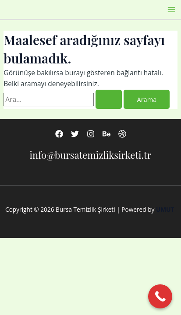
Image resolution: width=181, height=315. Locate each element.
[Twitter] (75, 134)
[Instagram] (91, 134)
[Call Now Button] (160, 296)
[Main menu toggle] (171, 9)
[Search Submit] (109, 99)
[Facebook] (59, 134)
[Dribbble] (122, 134)
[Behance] (106, 134)
